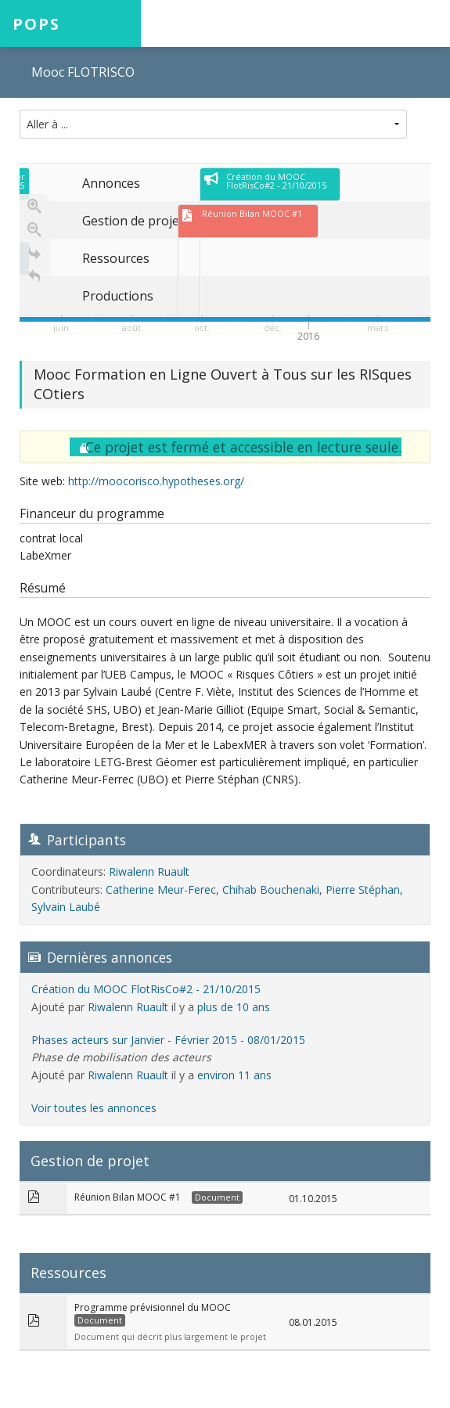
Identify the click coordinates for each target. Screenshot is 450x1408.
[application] (225, 254)
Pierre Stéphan (363, 889)
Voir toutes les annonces (94, 1107)
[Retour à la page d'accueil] (34, 276)
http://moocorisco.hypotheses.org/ (156, 481)
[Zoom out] (34, 229)
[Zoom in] (34, 206)
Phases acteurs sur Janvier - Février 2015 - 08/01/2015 (168, 1039)
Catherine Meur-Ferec (161, 889)
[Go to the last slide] (34, 253)
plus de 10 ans (233, 1006)
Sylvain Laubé (65, 906)
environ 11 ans (234, 1075)
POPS (36, 23)
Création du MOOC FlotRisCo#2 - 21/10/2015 (146, 988)
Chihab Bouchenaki (270, 889)
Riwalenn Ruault (149, 871)
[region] (225, 260)
